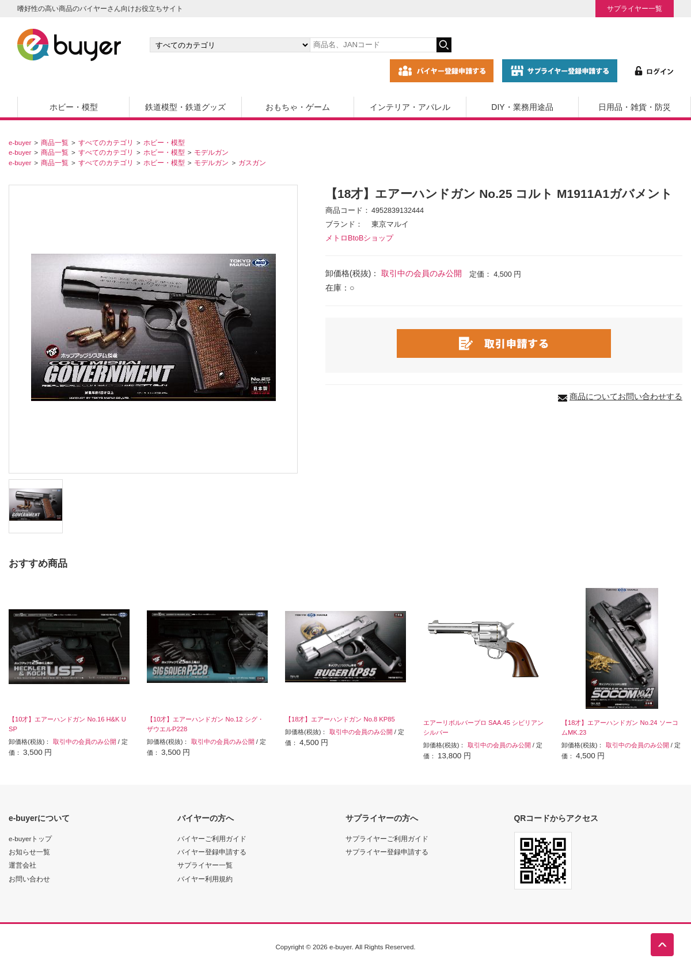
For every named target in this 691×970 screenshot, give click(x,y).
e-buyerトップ (30, 838)
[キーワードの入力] (373, 44)
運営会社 (22, 865)
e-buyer (20, 142)
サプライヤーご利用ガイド (387, 838)
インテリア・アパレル (410, 107)
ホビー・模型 (74, 107)
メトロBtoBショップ (359, 238)
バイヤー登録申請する (211, 852)
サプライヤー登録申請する (387, 852)
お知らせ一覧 (29, 852)
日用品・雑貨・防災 (634, 107)
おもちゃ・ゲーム (297, 107)
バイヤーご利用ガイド (211, 838)
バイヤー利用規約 (205, 879)
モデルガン (211, 152)
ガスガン (252, 162)
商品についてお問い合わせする (625, 396)
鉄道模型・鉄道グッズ (185, 107)
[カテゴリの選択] (230, 44)
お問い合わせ (29, 879)
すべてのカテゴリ (106, 142)
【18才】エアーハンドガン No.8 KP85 (340, 719)
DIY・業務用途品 (522, 107)
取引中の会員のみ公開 (421, 273)
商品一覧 (55, 142)
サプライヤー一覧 (634, 8)
